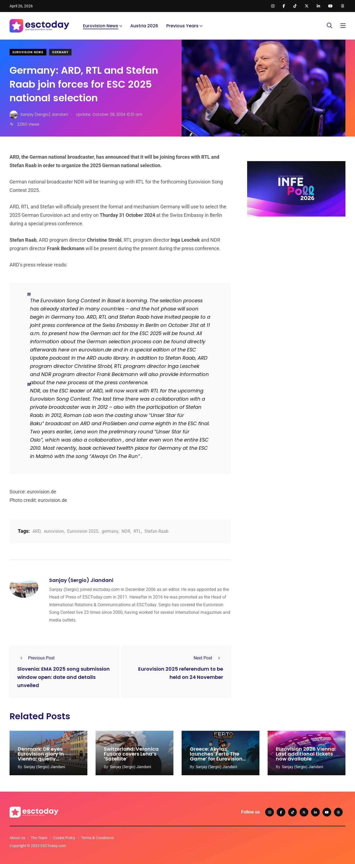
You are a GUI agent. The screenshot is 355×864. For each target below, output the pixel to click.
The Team (39, 838)
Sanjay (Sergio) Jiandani (81, 580)
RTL (137, 531)
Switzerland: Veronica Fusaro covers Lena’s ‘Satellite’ (131, 753)
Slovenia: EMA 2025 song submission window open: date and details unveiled (63, 677)
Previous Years (182, 26)
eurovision (54, 531)
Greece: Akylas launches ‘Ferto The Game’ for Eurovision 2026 (216, 756)
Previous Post (36, 658)
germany (110, 531)
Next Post (208, 658)
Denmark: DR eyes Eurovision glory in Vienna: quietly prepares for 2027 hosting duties (41, 758)
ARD (36, 531)
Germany (60, 52)
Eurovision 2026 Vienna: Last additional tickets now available (306, 753)
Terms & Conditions (97, 838)
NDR (126, 531)
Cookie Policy (64, 838)
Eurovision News (100, 26)
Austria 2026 (144, 26)
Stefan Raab (156, 531)
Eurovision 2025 (82, 531)
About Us (17, 838)
